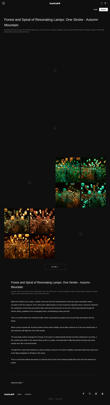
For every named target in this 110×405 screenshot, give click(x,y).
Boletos (103, 9)
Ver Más (54, 267)
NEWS (19, 394)
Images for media (17, 382)
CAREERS (28, 394)
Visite (95, 9)
